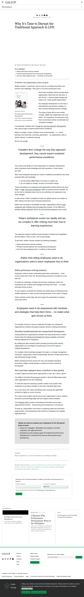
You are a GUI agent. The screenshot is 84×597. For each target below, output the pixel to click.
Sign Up (79, 557)
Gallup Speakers (34, 556)
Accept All (26, 592)
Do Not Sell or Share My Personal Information (42, 576)
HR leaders (39, 428)
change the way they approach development (50, 126)
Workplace (35, 469)
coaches (49, 428)
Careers (18, 556)
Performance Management (23, 469)
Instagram (8, 559)
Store (17, 564)
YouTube (13, 559)
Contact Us (34, 562)
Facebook (10, 559)
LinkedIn (3, 559)
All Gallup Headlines (36, 465)
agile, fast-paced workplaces (31, 189)
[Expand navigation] (2, 2)
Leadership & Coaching (41, 467)
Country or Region (49, 484)
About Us (18, 553)
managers (31, 428)
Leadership (29, 467)
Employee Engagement (55, 465)
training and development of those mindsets (41, 337)
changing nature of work (26, 402)
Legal (27, 576)
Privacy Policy (41, 490)
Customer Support (35, 559)
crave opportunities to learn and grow (35, 82)
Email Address (20, 484)
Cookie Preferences (7, 576)
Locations (19, 559)
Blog (45, 465)
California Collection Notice (64, 576)
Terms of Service (49, 490)
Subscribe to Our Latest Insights (55, 554)
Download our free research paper (31, 433)
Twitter (5, 559)
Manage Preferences (38, 592)
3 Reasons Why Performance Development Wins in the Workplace (41, 519)
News (17, 561)
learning (36, 377)
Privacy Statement (19, 576)
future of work (46, 112)
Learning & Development (56, 467)
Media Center (33, 553)
